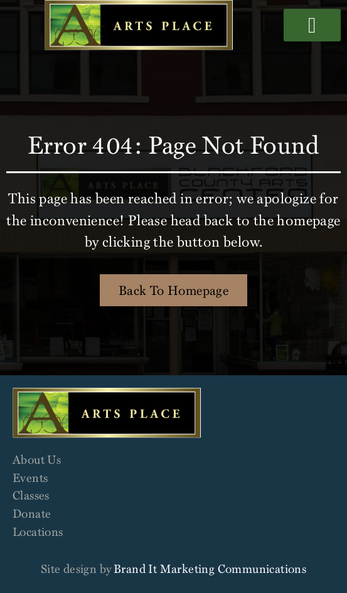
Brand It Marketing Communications (210, 568)
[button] (312, 25)
